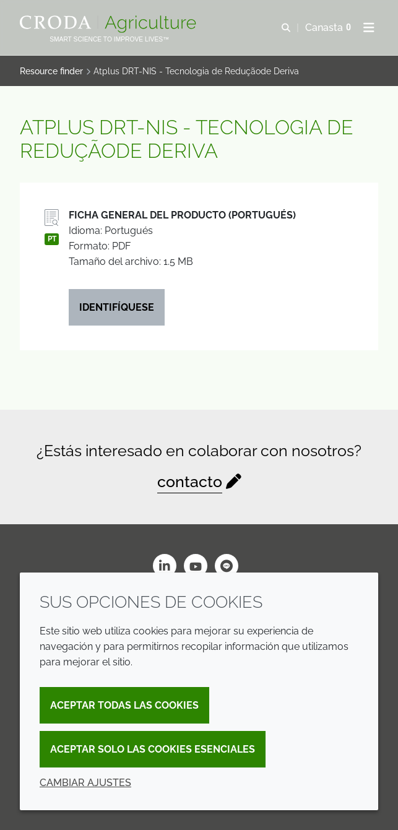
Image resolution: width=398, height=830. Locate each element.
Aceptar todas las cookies (124, 705)
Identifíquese (116, 307)
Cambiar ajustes (85, 783)
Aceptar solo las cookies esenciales (152, 749)
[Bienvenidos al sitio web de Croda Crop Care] (109, 24)
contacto (189, 482)
